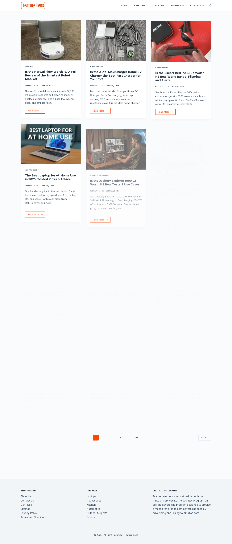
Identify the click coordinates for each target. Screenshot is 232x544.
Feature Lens (131, 534)
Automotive (96, 67)
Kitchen (29, 66)
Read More (36, 111)
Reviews (178, 5)
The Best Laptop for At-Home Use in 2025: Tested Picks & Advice (50, 182)
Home (124, 5)
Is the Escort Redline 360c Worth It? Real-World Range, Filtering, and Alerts (179, 82)
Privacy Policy (29, 513)
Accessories (94, 500)
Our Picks (26, 504)
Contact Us (197, 5)
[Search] (210, 5)
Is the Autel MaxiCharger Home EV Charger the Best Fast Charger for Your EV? (116, 76)
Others (91, 517)
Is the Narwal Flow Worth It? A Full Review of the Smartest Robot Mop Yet (50, 75)
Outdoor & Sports (97, 513)
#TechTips (158, 5)
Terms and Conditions (33, 517)
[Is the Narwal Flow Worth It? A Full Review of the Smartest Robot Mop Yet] (51, 40)
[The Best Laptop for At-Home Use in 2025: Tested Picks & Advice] (51, 149)
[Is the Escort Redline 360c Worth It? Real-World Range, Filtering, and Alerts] (181, 47)
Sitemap (25, 508)
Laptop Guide (31, 175)
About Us (139, 5)
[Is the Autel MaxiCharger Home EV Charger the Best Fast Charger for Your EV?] (116, 41)
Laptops (91, 496)
